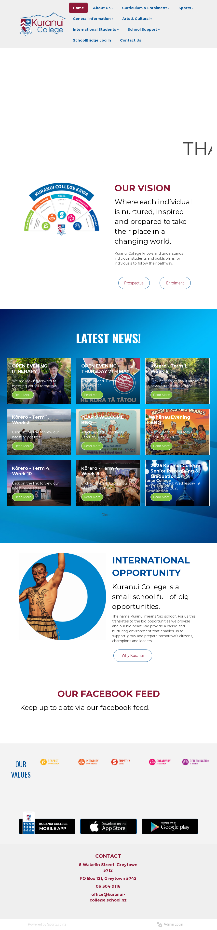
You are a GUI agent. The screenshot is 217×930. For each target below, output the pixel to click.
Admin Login (170, 924)
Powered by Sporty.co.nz (47, 924)
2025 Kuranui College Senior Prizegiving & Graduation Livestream (175, 471)
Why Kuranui (133, 655)
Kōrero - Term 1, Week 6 (168, 368)
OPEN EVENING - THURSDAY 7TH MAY (105, 368)
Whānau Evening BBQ (170, 419)
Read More (23, 394)
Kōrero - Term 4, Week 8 (100, 471)
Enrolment (175, 283)
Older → (108, 515)
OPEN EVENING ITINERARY (29, 368)
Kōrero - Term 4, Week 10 (31, 471)
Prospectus (134, 283)
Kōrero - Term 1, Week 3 (30, 419)
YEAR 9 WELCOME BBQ (102, 419)
